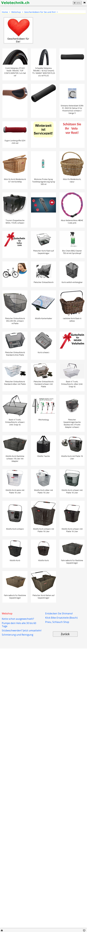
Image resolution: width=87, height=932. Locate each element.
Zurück (65, 909)
